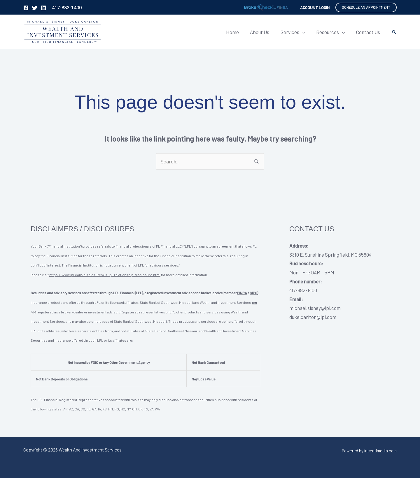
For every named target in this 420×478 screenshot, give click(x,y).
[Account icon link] (315, 7)
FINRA (242, 293)
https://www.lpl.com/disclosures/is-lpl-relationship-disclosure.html (104, 275)
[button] (366, 7)
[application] (305, 32)
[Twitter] (34, 7)
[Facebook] (26, 7)
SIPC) (254, 293)
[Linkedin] (43, 7)
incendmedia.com (380, 450)
